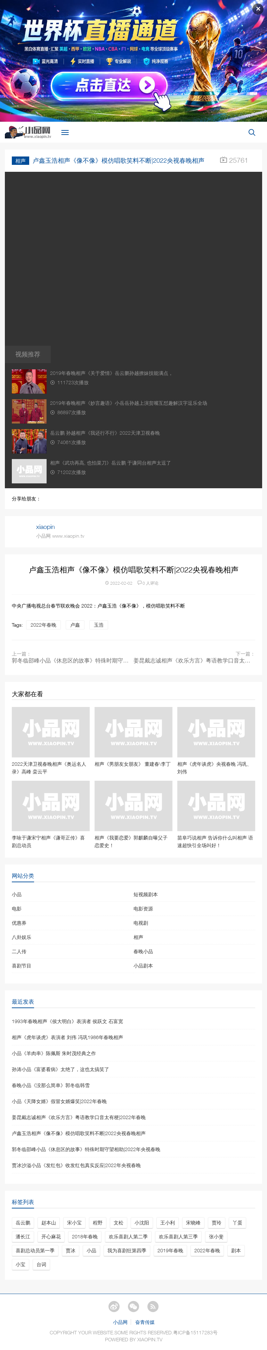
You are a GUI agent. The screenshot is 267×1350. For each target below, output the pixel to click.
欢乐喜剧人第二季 (128, 1236)
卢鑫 (75, 625)
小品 (17, 894)
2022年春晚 (43, 625)
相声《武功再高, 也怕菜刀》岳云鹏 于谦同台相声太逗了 (110, 463)
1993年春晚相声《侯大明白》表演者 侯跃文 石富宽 (67, 1021)
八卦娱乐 (21, 937)
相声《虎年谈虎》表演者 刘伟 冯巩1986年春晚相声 (67, 1037)
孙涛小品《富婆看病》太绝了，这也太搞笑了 (60, 1069)
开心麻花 (51, 1236)
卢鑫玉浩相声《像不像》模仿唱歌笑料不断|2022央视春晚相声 (79, 1133)
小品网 (120, 1322)
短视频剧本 (146, 894)
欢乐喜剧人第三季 (178, 1236)
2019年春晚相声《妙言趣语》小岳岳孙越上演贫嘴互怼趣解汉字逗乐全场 (128, 403)
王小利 (167, 1223)
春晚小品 (143, 951)
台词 (41, 1264)
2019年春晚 (170, 1250)
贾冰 (70, 1250)
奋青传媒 (145, 1322)
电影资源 (143, 908)
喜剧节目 (21, 966)
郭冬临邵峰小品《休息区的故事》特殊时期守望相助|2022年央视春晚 (73, 660)
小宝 (20, 1264)
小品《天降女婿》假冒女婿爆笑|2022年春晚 (59, 1101)
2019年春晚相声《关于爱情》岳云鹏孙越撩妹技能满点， (111, 373)
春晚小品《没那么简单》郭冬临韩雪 (51, 1085)
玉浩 (99, 625)
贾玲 (216, 1223)
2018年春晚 (85, 1236)
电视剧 (141, 923)
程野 (98, 1223)
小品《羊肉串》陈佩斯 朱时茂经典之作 (54, 1053)
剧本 (236, 1250)
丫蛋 (237, 1223)
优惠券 (19, 923)
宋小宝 (74, 1223)
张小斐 (216, 1236)
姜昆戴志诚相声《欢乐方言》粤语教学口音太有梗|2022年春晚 (194, 660)
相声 (20, 161)
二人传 (19, 951)
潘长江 (23, 1236)
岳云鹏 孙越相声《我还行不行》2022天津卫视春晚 (105, 433)
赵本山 (48, 1223)
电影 (17, 908)
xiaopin (45, 526)
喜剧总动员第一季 (35, 1250)
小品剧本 (143, 966)
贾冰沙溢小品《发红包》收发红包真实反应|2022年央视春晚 (76, 1165)
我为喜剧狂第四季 (126, 1250)
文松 (118, 1223)
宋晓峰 (193, 1223)
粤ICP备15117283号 (195, 1332)
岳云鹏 (23, 1223)
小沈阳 (142, 1223)
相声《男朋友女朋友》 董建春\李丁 (133, 764)
